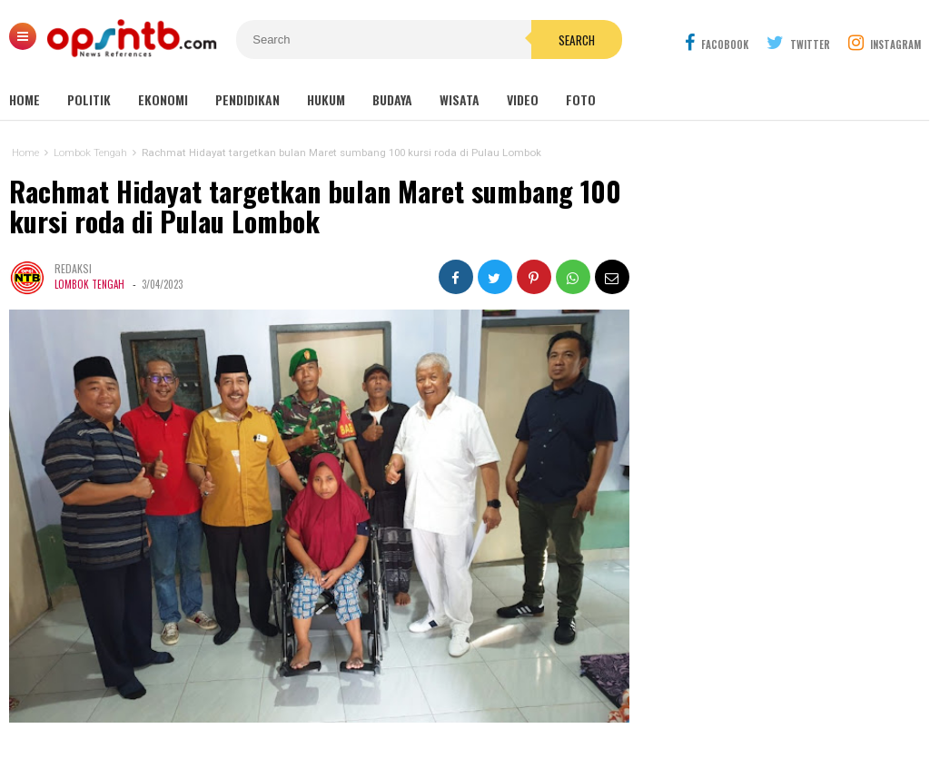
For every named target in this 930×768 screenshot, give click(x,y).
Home (24, 99)
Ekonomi (163, 99)
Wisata (460, 99)
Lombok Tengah (89, 284)
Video (523, 99)
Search (577, 40)
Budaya (392, 99)
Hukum (326, 99)
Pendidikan (247, 99)
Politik (89, 99)
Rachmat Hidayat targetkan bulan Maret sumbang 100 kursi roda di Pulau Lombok (315, 206)
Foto (581, 99)
